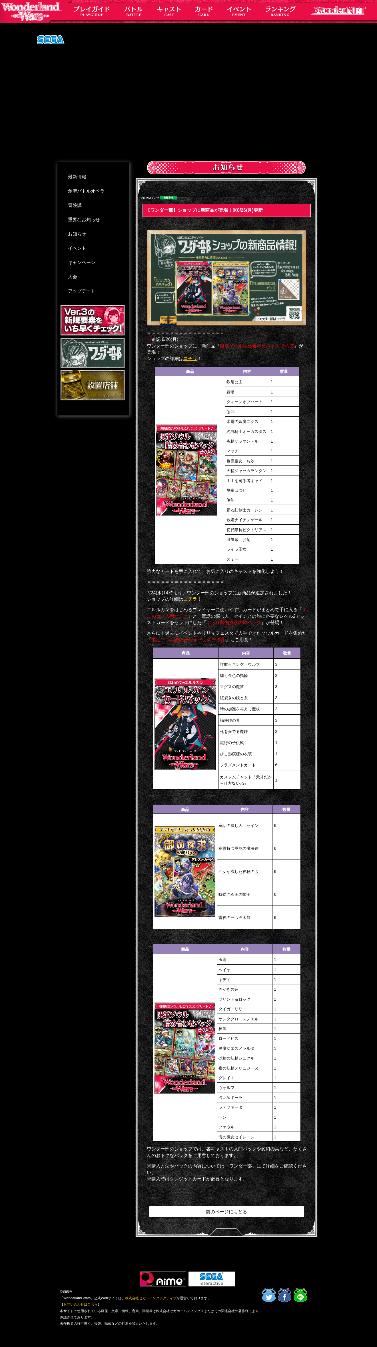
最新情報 (77, 176)
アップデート (81, 291)
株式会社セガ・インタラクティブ (151, 1298)
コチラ (190, 358)
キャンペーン (81, 262)
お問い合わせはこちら (80, 1304)
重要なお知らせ (84, 219)
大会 (72, 276)
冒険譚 (75, 205)
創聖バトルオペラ (86, 191)
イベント (77, 248)
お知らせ (77, 233)
